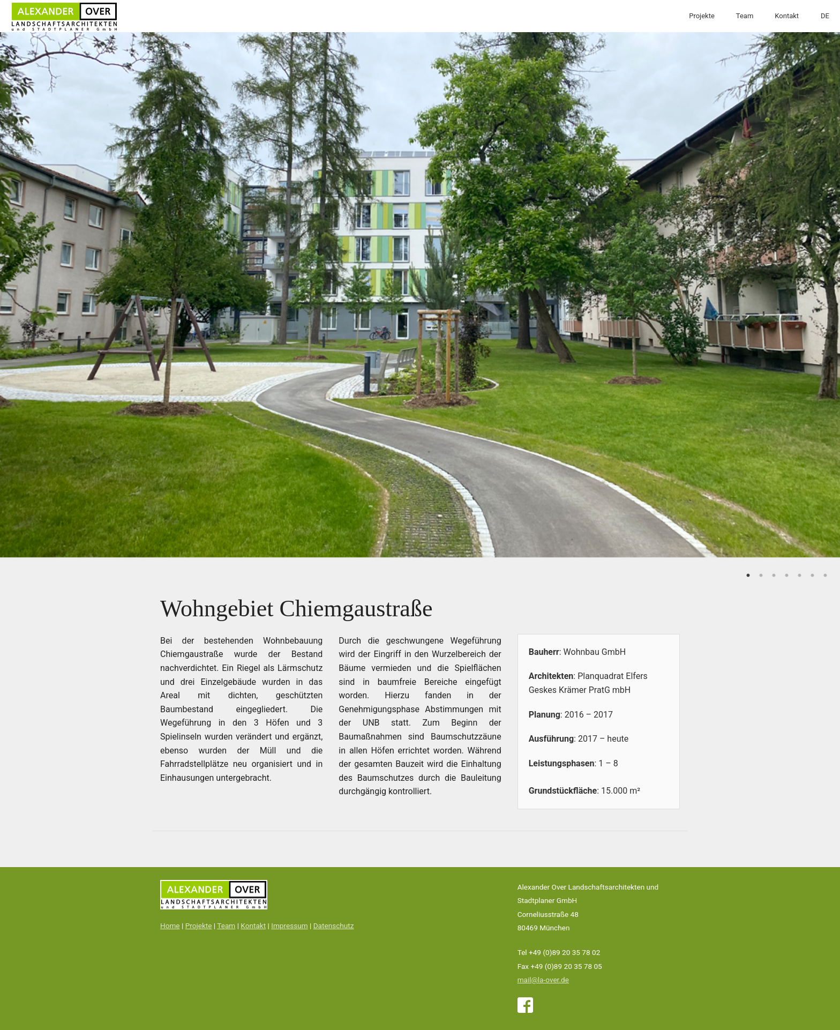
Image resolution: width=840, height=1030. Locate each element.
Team (745, 16)
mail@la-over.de (543, 979)
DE (825, 16)
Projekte (702, 16)
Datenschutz (333, 925)
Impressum (289, 925)
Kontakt (787, 16)
